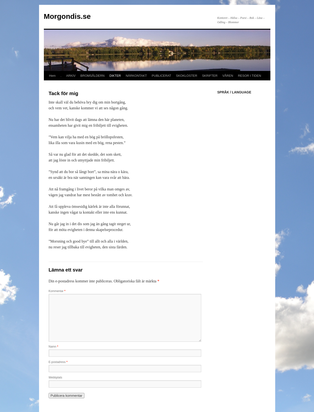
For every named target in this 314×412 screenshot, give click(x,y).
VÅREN (227, 75)
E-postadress (58, 362)
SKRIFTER (209, 75)
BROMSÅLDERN (92, 75)
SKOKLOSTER (186, 75)
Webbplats (55, 377)
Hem (52, 75)
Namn (53, 346)
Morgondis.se (67, 16)
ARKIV (71, 75)
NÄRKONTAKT (136, 75)
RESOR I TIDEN (249, 75)
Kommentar (57, 291)
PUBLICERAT (161, 75)
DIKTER (115, 75)
